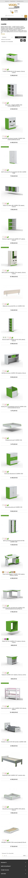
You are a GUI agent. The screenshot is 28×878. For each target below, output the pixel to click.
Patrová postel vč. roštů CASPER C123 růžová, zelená (14, 691)
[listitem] (3, 69)
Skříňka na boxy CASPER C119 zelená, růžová (14, 356)
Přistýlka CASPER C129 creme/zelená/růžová (14, 825)
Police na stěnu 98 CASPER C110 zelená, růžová (14, 188)
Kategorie (5, 19)
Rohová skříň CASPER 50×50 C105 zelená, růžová (14, 322)
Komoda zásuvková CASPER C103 (14, 457)
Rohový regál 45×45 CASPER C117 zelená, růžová (14, 222)
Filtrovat (20, 37)
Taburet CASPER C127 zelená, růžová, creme (14, 658)
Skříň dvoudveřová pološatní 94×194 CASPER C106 (14, 155)
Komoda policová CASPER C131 (14, 490)
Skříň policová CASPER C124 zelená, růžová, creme (14, 255)
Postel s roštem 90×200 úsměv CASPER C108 (14, 725)
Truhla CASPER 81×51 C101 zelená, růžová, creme (14, 54)
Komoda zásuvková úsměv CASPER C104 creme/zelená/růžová (14, 121)
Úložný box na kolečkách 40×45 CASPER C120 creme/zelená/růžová (14, 390)
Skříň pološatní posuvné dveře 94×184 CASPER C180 (14, 524)
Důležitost (7, 37)
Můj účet (7, 1)
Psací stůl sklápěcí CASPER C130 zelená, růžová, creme (14, 557)
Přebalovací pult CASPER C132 (14, 423)
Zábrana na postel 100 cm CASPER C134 (14, 289)
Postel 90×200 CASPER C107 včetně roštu (14, 758)
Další (24, 855)
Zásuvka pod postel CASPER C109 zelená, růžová (14, 792)
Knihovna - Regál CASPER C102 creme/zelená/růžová (14, 88)
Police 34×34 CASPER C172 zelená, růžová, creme (14, 624)
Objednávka (12, 1)
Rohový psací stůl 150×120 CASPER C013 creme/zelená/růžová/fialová (14, 591)
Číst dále (3, 33)
